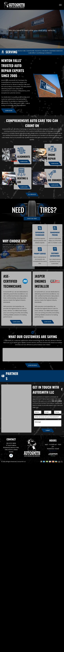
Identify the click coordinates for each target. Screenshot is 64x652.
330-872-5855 (57, 401)
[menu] (60, 5)
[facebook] (61, 389)
